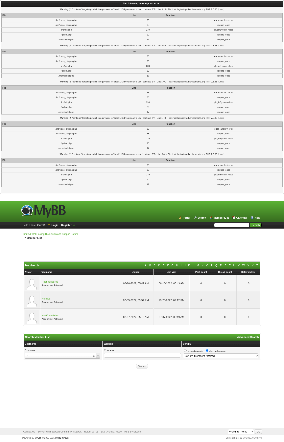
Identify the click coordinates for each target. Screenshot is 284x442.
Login (54, 225)
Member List (221, 217)
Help (257, 217)
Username (30, 344)
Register (66, 225)
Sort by (187, 344)
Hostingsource (50, 281)
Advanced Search (248, 337)
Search (202, 217)
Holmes (46, 298)
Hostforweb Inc (50, 315)
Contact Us (29, 431)
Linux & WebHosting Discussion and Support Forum (50, 234)
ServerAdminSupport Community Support (60, 431)
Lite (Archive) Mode (111, 431)
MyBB (38, 438)
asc (253, 272)
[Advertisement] (119, 252)
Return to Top (91, 431)
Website (108, 344)
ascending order (195, 351)
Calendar (241, 217)
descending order (217, 351)
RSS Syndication (133, 431)
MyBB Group (62, 438)
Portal (186, 217)
